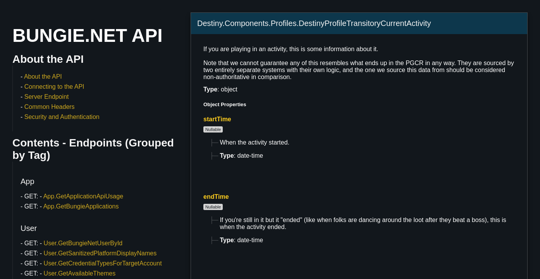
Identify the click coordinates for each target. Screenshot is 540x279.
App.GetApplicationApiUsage (83, 196)
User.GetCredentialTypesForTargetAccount (103, 263)
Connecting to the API (54, 86)
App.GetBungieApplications (81, 206)
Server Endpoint (46, 96)
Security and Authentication (62, 117)
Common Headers (49, 106)
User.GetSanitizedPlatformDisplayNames (100, 253)
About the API (43, 76)
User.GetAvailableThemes (80, 273)
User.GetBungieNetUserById (83, 243)
